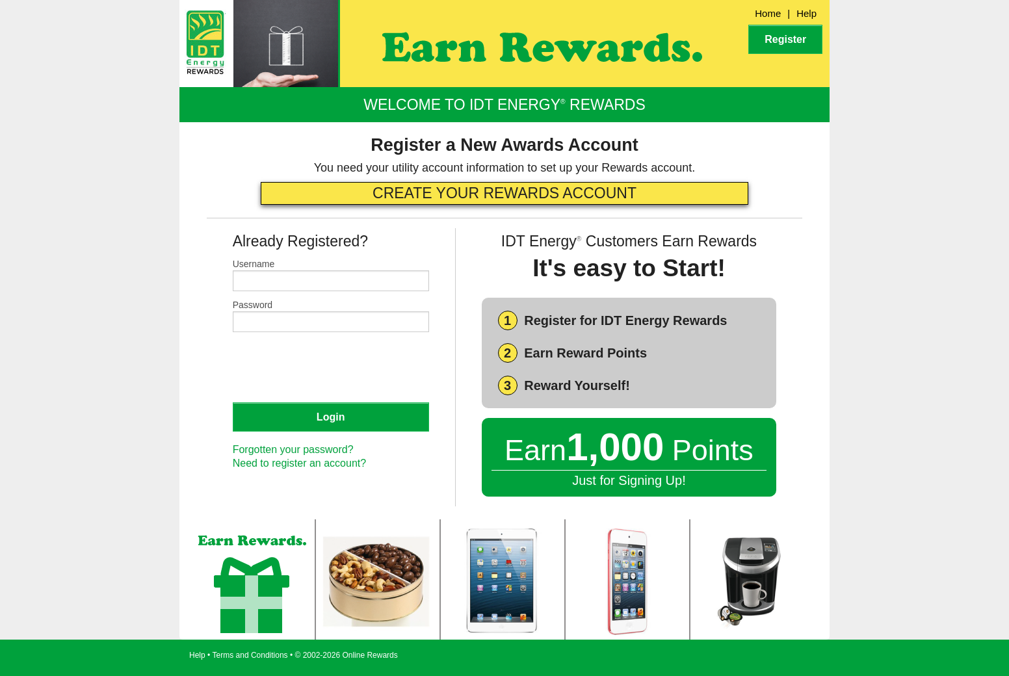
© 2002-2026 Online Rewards (346, 655)
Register (785, 39)
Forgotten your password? (293, 449)
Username (254, 263)
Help (806, 13)
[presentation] (331, 366)
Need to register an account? (299, 463)
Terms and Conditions (250, 655)
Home (768, 13)
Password (252, 304)
